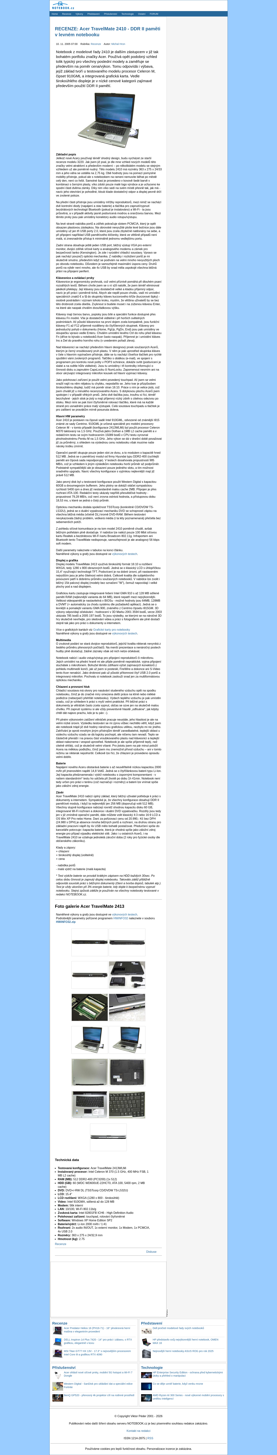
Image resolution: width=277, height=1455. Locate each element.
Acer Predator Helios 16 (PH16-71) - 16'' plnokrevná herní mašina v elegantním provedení (97, 1330)
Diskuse (151, 1251)
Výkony (79, 14)
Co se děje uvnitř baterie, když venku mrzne (178, 1383)
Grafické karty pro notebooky (111, 629)
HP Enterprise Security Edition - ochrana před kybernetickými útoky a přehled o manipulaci (188, 1374)
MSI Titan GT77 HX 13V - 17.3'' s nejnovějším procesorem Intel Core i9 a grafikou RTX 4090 (97, 1353)
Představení (93, 14)
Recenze (66, 14)
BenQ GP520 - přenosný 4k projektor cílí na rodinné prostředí (99, 1395)
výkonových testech (124, 553)
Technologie (128, 14)
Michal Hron (118, 44)
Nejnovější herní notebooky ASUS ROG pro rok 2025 (183, 1351)
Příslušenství (110, 14)
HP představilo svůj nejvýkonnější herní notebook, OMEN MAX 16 (185, 1341)
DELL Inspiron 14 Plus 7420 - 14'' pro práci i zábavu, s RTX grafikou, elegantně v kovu (98, 1341)
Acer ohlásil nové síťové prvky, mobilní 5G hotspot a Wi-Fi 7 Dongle (98, 1374)
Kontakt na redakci (138, 1430)
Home (55, 14)
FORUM (154, 14)
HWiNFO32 (120, 918)
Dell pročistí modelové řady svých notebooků (178, 1328)
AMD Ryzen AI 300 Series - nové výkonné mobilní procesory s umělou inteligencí (188, 1397)
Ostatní (141, 14)
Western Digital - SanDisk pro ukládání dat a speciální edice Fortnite (98, 1385)
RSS (150, 1438)
